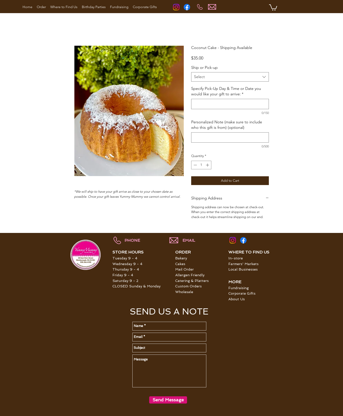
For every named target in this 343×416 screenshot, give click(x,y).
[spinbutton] (201, 165)
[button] (273, 7)
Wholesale (184, 292)
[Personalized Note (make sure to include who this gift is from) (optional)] (230, 137)
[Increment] (208, 165)
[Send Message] (168, 400)
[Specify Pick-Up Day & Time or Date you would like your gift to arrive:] (230, 104)
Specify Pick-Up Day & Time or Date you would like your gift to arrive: (226, 91)
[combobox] (230, 77)
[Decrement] (195, 165)
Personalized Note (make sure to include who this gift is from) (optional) (226, 125)
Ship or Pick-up (204, 67)
